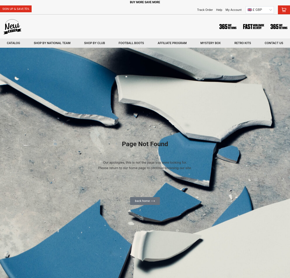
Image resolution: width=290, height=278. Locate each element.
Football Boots (131, 43)
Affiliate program (172, 43)
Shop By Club (94, 43)
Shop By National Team (52, 43)
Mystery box (210, 43)
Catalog (13, 43)
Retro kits (242, 43)
